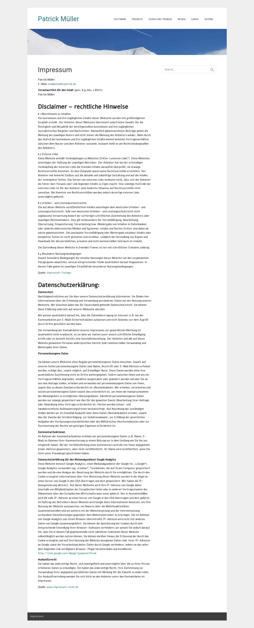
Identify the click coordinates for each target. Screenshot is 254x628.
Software (120, 19)
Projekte (137, 19)
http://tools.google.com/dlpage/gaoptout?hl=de (67, 553)
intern (209, 19)
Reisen (181, 19)
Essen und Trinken (160, 19)
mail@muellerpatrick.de (62, 84)
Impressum (36, 616)
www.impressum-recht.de (62, 587)
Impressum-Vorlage (59, 272)
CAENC (195, 19)
